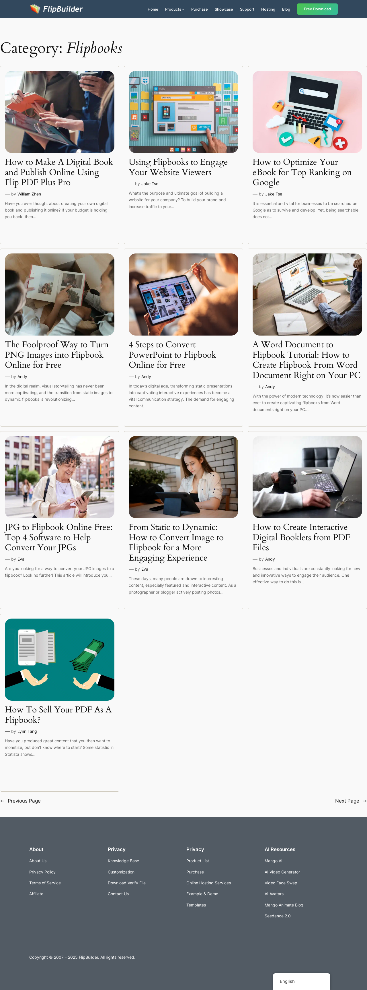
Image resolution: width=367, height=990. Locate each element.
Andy (22, 376)
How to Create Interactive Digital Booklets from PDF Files (301, 537)
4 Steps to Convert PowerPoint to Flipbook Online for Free (172, 355)
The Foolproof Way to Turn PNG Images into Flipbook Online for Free (57, 355)
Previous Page (20, 801)
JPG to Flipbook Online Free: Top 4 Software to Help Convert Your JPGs (59, 537)
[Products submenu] (183, 9)
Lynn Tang (27, 731)
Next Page (351, 801)
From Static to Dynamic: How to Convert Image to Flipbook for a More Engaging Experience (176, 542)
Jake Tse (149, 183)
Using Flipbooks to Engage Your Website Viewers (178, 167)
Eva (20, 559)
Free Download (317, 9)
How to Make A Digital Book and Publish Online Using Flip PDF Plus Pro (59, 172)
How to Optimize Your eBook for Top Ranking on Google (302, 172)
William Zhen (29, 193)
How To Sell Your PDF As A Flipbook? (58, 715)
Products (173, 9)
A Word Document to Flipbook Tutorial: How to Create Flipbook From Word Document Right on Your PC (307, 360)
